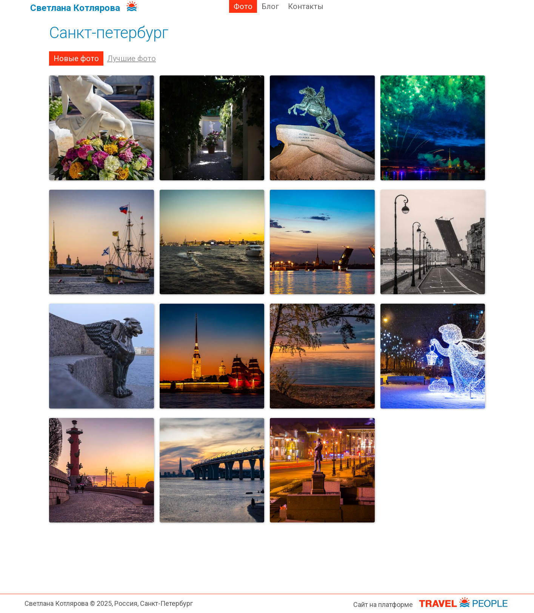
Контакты (305, 6)
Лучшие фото (131, 58)
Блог (270, 6)
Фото (243, 6)
